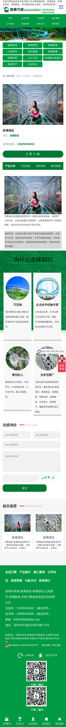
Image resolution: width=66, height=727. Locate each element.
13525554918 (25, 144)
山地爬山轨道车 (52, 57)
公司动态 (10, 24)
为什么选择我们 (33, 260)
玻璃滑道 (33, 45)
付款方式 (41, 24)
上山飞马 (33, 57)
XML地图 (56, 645)
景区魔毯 (33, 51)
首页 (10, 18)
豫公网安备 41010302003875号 (22, 645)
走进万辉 (25, 18)
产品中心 (27, 76)
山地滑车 (12, 51)
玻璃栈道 (53, 45)
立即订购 (33, 154)
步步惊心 (33, 64)
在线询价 (41, 166)
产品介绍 (10, 166)
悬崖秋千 (12, 64)
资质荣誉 (25, 24)
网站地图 (46, 645)
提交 (24, 487)
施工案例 (56, 18)
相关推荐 (56, 166)
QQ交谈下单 (47, 655)
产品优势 (25, 166)
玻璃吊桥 (12, 57)
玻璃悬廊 (53, 51)
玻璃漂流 (12, 45)
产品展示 (41, 18)
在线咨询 (26, 655)
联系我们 (56, 24)
